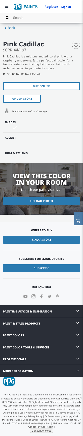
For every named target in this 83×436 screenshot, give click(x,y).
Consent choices (42, 430)
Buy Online (41, 86)
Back (9, 28)
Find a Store (41, 239)
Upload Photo (41, 201)
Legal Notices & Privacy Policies (36, 412)
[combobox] (41, 18)
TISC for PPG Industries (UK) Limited (31, 423)
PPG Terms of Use (64, 412)
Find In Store (22, 98)
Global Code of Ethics (26, 419)
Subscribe (41, 268)
